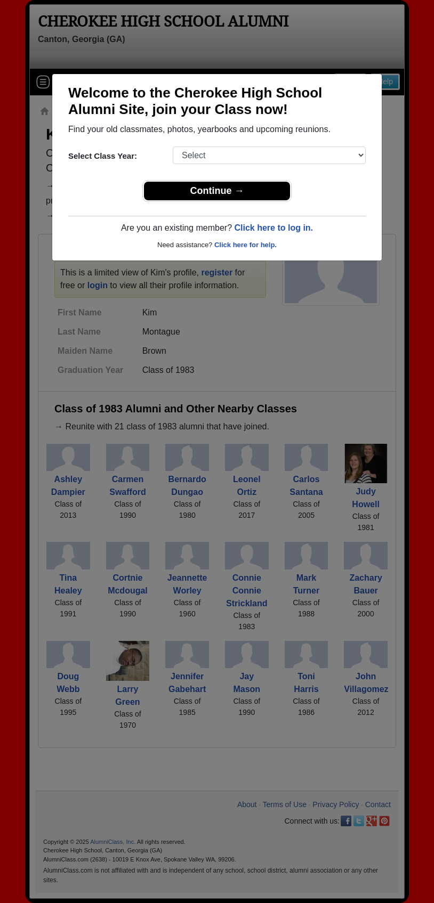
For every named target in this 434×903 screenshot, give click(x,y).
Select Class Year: (102, 155)
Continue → (217, 190)
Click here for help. (245, 245)
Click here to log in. (273, 227)
